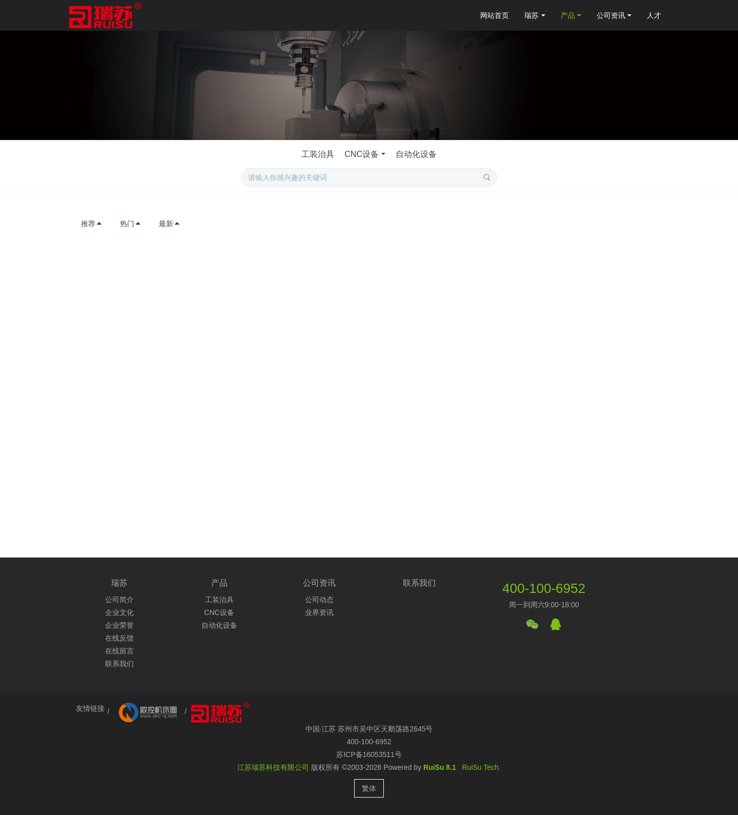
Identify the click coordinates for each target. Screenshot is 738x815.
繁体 (369, 788)
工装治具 (317, 154)
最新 (169, 224)
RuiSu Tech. (481, 767)
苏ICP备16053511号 (369, 754)
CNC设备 (361, 154)
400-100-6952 (543, 588)
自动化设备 (416, 154)
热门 (130, 224)
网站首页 (494, 15)
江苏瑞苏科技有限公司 (273, 767)
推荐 (91, 224)
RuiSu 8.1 (439, 767)
